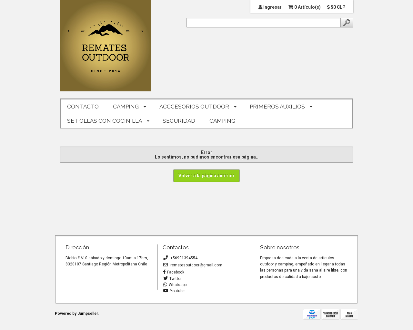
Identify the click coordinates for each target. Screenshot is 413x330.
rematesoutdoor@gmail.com (192, 265)
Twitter (172, 278)
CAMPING (126, 106)
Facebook (173, 272)
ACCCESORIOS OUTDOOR (194, 106)
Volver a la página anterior (206, 175)
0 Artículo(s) (304, 7)
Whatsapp (174, 285)
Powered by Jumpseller (76, 313)
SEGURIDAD (179, 121)
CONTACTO (83, 106)
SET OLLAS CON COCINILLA (104, 121)
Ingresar (270, 7)
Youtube (174, 291)
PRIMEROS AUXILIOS (277, 106)
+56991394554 (180, 258)
